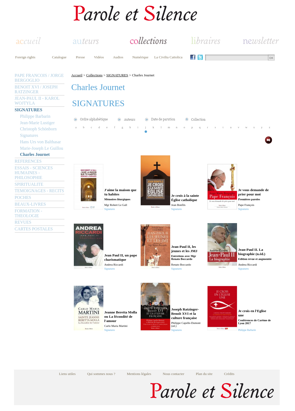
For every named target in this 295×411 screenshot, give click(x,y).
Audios (118, 57)
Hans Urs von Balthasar (40, 142)
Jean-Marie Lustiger (37, 122)
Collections (94, 75)
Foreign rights (25, 57)
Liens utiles (67, 374)
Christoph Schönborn (38, 129)
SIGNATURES (28, 110)
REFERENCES (28, 161)
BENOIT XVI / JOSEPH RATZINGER (36, 89)
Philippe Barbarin (35, 116)
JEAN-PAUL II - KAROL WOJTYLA (37, 100)
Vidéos (99, 57)
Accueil (76, 75)
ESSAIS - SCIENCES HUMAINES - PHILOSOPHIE (34, 173)
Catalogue (59, 57)
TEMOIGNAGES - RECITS (39, 190)
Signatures (29, 135)
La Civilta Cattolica (168, 57)
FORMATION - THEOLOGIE (28, 213)
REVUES (23, 222)
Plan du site (204, 374)
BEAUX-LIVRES (30, 204)
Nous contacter (173, 374)
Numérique (140, 57)
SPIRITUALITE (29, 184)
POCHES (23, 197)
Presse (80, 57)
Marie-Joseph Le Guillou (41, 148)
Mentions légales (139, 374)
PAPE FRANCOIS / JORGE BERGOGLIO (39, 78)
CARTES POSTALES (34, 229)
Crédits (229, 374)
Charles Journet (35, 154)
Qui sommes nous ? (101, 374)
